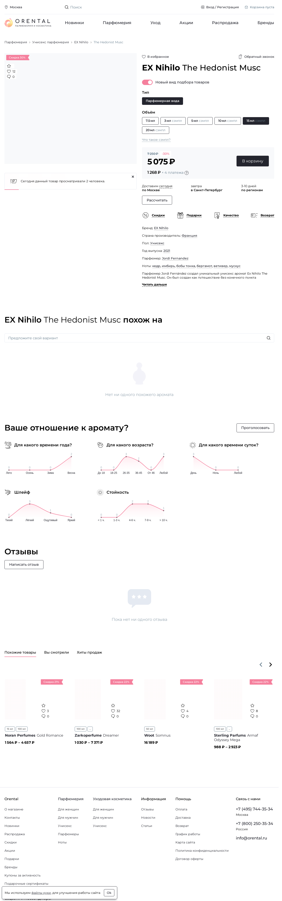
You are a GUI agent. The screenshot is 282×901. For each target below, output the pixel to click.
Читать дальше (154, 284)
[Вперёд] (270, 664)
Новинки (74, 22)
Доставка (183, 818)
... (90, 728)
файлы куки (41, 893)
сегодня (165, 186)
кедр (156, 266)
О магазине (13, 809)
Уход (155, 22)
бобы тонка (185, 266)
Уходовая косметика (112, 799)
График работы (187, 834)
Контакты (12, 818)
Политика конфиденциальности (202, 851)
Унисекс (157, 243)
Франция (189, 236)
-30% (165, 154)
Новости (148, 818)
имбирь (168, 266)
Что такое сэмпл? (156, 140)
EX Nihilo (161, 228)
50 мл (149, 728)
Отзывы (147, 809)
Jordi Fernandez (175, 258)
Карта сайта (185, 842)
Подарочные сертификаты (26, 884)
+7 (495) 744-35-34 (254, 809)
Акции (186, 22)
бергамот (204, 266)
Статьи (146, 826)
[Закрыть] (133, 176)
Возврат (182, 826)
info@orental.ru (251, 838)
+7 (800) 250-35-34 (254, 823)
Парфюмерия (117, 22)
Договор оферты (189, 859)
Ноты (62, 842)
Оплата (181, 809)
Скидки (10, 842)
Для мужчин (68, 818)
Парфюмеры (68, 834)
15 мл (10, 728)
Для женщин (68, 809)
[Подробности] (186, 173)
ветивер (221, 266)
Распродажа (225, 22)
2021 (166, 251)
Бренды (265, 22)
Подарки (11, 859)
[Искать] (268, 338)
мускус (235, 266)
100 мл (22, 728)
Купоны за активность (22, 875)
